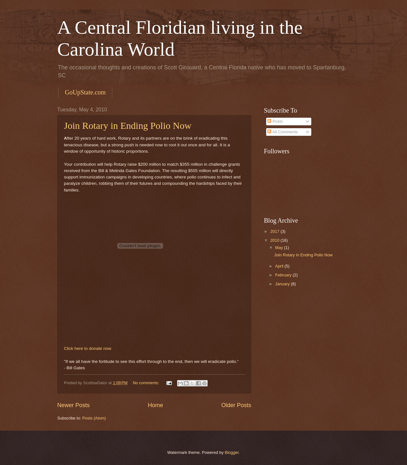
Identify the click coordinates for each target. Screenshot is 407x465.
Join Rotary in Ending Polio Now (127, 125)
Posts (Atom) (94, 418)
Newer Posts (73, 405)
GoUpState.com (85, 92)
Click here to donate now (87, 348)
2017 (275, 231)
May (279, 247)
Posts (275, 121)
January (283, 283)
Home (155, 405)
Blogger (232, 452)
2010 (275, 240)
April (279, 266)
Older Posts (236, 405)
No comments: (147, 382)
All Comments (282, 131)
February (284, 275)
